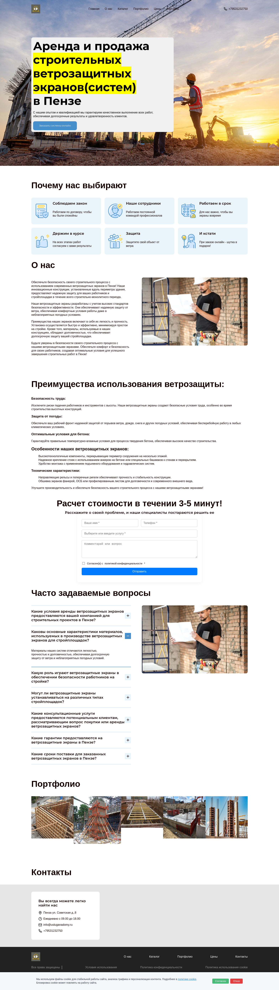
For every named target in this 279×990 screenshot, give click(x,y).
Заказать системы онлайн (55, 125)
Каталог (154, 956)
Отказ (236, 981)
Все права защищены (45, 967)
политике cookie (187, 979)
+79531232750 (238, 8)
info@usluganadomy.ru (58, 924)
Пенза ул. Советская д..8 (59, 912)
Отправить (139, 571)
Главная (94, 8)
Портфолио (141, 8)
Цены (157, 8)
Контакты (173, 8)
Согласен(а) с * (113, 563)
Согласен (220, 981)
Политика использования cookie (226, 967)
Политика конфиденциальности (161, 967)
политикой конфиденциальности (123, 563)
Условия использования (101, 967)
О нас (108, 8)
